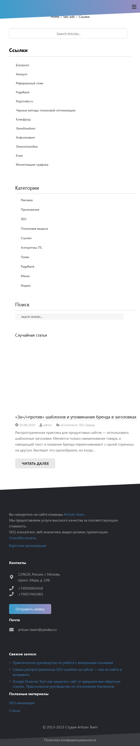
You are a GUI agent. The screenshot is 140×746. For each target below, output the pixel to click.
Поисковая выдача (34, 228)
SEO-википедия (21, 702)
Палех (25, 257)
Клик (19, 155)
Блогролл (22, 65)
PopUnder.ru (24, 101)
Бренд (90, 425)
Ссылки (84, 16)
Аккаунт (21, 74)
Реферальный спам (29, 83)
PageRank (22, 92)
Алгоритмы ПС (31, 247)
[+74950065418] (13, 588)
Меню (25, 276)
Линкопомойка (27, 146)
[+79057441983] (13, 594)
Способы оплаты (22, 537)
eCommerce (69, 425)
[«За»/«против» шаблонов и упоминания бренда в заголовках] (76, 376)
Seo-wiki (69, 16)
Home (55, 16)
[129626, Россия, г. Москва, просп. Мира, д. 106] (13, 577)
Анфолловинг (25, 137)
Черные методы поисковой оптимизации (45, 110)
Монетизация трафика (32, 164)
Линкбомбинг (26, 128)
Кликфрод (23, 119)
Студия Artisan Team (81, 727)
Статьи (14, 710)
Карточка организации (27, 545)
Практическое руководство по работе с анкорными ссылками (63, 662)
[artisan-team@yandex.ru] (13, 629)
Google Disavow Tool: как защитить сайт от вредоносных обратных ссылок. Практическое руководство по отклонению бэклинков (66, 684)
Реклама (27, 200)
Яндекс (26, 285)
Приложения (30, 209)
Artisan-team (74, 514)
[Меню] (134, 6)
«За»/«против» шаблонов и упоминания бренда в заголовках (75, 417)
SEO (24, 219)
